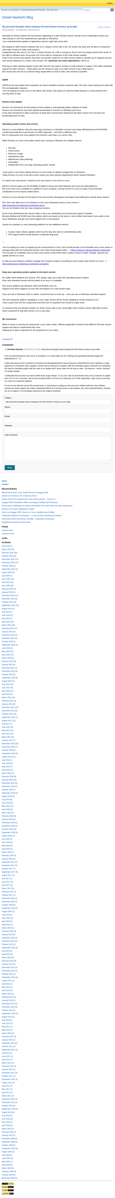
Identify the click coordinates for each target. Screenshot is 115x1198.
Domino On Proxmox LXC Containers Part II (19, 496)
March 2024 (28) (8, 625)
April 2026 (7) (7, 546)
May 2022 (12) (7, 691)
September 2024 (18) (10, 605)
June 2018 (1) (7, 842)
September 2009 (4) (10, 1148)
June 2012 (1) (7, 1056)
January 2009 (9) (8, 1175)
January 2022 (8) (8, 704)
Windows (107, 27)
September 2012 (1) (10, 1050)
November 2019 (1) (9, 786)
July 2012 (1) (7, 1053)
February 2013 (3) (9, 1037)
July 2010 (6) (7, 1116)
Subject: (8, 398)
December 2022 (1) (9, 668)
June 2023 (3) (7, 648)
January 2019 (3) (8, 819)
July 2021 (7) (7, 724)
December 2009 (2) (9, 1139)
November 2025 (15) (10, 563)
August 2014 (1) (8, 981)
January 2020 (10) (9, 780)
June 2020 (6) (7, 763)
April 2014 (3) (7, 990)
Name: (7, 407)
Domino (100, 27)
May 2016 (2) (7, 921)
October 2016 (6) (8, 905)
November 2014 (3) (9, 971)
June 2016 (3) (7, 918)
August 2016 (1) (8, 911)
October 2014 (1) (8, 974)
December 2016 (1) (9, 898)
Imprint (109, 3)
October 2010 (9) (8, 1106)
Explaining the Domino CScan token (16, 522)
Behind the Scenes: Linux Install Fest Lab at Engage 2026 (25, 492)
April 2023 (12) (8, 655)
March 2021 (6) (8, 737)
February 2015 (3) (9, 961)
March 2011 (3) (8, 1096)
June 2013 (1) (7, 1023)
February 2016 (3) (9, 931)
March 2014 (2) (8, 994)
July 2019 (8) (7, 800)
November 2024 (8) (9, 599)
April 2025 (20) (8, 586)
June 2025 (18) (8, 579)
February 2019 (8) (9, 816)
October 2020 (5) (8, 750)
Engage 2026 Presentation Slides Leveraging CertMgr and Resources (30, 502)
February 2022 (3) (9, 701)
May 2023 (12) (7, 651)
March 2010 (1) (8, 1129)
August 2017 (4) (8, 875)
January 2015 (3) (8, 964)
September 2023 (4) (10, 645)
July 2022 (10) (7, 684)
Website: (8, 425)
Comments (6, 339)
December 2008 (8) (9, 1178)
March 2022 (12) (8, 697)
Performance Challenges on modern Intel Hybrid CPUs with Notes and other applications (37, 506)
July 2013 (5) (7, 1020)
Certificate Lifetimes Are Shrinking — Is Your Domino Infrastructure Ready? (32, 516)
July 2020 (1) (7, 760)
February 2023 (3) (9, 661)
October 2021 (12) (9, 714)
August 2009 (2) (8, 1152)
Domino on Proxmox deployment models (18, 509)
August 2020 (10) (9, 757)
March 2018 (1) (8, 852)
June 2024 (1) (7, 615)
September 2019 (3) (10, 793)
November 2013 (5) (9, 1007)
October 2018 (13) (9, 829)
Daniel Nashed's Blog (17, 17)
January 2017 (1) (8, 895)
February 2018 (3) (9, 855)
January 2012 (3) (8, 1069)
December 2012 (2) (9, 1043)
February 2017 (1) (9, 892)
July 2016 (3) (7, 915)
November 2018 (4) (9, 826)
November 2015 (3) (9, 941)
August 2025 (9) (8, 572)
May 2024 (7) (7, 618)
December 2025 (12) (10, 559)
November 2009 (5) (9, 1142)
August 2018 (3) (8, 836)
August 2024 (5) (8, 609)
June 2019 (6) (7, 803)
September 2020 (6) (10, 753)
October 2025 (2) (8, 566)
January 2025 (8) (8, 592)
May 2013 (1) (7, 1027)
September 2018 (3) (10, 832)
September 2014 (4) (10, 977)
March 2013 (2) (8, 1033)
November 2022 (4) (9, 671)
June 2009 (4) (7, 1158)
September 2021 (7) (10, 717)
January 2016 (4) (8, 934)
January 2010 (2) (8, 1135)
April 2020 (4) (7, 770)
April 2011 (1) (7, 1092)
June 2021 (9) (7, 727)
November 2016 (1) (9, 902)
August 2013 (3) (8, 1017)
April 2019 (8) (7, 809)
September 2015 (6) (10, 948)
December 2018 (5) (9, 823)
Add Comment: (11, 435)
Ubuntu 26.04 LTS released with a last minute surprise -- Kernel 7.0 (28, 499)
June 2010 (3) (7, 1119)
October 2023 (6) (8, 642)
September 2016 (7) (10, 908)
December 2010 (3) (9, 1099)
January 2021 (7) (8, 740)
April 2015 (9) (7, 954)
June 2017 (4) (7, 882)
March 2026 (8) (8, 549)
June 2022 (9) (7, 688)
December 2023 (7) (9, 635)
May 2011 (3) (7, 1089)
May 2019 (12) (7, 806)
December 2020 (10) (10, 744)
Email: (7, 416)
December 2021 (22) (10, 707)
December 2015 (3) (9, 938)
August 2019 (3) (8, 796)
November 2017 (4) (9, 865)
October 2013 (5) (8, 1010)
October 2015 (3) (8, 944)
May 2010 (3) (7, 1122)
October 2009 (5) (8, 1145)
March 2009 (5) (8, 1168)
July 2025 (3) (7, 576)
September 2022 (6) (10, 678)
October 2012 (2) (8, 1046)
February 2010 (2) (9, 1132)
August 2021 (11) (9, 721)
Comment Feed (8, 534)
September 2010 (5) (10, 1109)
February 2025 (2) (9, 589)
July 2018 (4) (7, 839)
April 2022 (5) (7, 694)
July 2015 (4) (7, 951)
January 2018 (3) (8, 859)
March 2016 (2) (8, 928)
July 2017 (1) (7, 879)
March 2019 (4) (8, 813)
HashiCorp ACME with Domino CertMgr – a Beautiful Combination (28, 519)
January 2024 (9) (8, 632)
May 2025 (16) (7, 582)
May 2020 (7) (7, 767)
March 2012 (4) (8, 1063)
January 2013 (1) (8, 1040)
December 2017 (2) (9, 862)
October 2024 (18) (9, 602)
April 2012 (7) (7, 1060)
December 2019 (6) (9, 783)
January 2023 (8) (8, 665)
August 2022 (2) (8, 681)
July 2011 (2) (7, 1086)
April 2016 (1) (7, 925)
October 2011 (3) (8, 1076)
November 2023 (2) (9, 638)
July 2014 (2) (7, 984)
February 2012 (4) (9, 1066)
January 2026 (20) (9, 556)
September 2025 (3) (10, 569)
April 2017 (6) (7, 885)
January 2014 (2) (8, 1000)
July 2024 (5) (7, 612)
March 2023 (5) (8, 658)
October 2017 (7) (8, 869)
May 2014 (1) (7, 987)
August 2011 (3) (8, 1083)
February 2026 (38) (9, 553)
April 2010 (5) (7, 1125)
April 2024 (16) (8, 622)
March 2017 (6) (8, 888)
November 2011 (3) (9, 1073)
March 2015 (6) (8, 958)
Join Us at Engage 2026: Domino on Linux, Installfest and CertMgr (28, 512)
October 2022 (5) (8, 674)
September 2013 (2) (10, 1013)
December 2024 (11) (10, 595)
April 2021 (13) (8, 734)
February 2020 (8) (9, 776)
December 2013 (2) (9, 1004)
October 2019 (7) (8, 790)
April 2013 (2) (7, 1030)
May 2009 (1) (7, 1162)
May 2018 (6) (7, 846)
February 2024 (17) (9, 628)
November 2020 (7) (9, 747)
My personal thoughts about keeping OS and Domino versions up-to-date (39, 27)
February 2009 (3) (9, 1171)
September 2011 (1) (10, 1079)
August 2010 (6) (8, 1112)
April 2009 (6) (7, 1165)
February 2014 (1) (9, 997)
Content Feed (7, 530)
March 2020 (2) (8, 773)
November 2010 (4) (9, 1102)
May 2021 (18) (7, 730)
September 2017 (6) (10, 872)
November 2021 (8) (9, 711)
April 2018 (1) (7, 849)
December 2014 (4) (9, 967)
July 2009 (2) (7, 1155)
